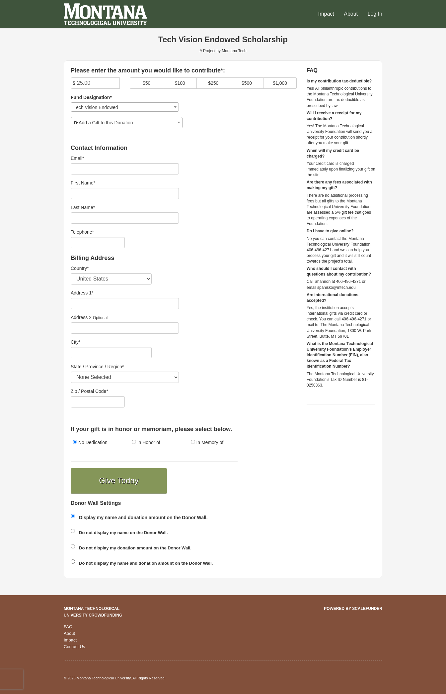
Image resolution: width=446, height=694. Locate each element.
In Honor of (146, 442)
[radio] (95, 443)
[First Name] (125, 193)
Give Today (119, 480)
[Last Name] (125, 218)
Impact (326, 14)
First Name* (83, 182)
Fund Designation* (91, 97)
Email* (77, 158)
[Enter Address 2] (125, 328)
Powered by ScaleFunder (353, 608)
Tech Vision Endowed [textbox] (96, 107)
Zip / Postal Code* (89, 391)
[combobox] (125, 107)
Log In (375, 14)
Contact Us (74, 646)
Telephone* (82, 232)
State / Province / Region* (97, 366)
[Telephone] (98, 242)
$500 (247, 83)
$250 (213, 83)
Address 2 (81, 317)
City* (76, 342)
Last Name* (83, 207)
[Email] (125, 168)
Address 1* (82, 292)
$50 (146, 83)
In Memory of (207, 442)
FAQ (68, 626)
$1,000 (280, 83)
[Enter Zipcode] (98, 401)
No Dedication (90, 442)
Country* (80, 268)
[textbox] (126, 122)
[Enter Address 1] (125, 303)
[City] (111, 352)
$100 (180, 83)
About (351, 14)
